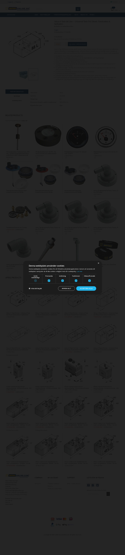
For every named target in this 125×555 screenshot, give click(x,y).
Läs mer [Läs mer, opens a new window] (79, 271)
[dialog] (62, 277)
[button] (35, 288)
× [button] (98, 263)
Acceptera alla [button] (86, 288)
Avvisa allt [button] (66, 288)
